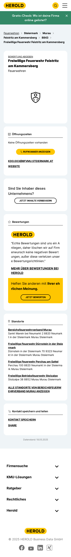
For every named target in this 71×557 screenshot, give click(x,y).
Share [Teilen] (12, 425)
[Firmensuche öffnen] (55, 5)
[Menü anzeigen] (64, 6)
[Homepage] (15, 5)
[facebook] (22, 547)
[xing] (49, 547)
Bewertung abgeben (20, 56)
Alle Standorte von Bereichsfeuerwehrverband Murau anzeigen (34, 389)
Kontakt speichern (22, 419)
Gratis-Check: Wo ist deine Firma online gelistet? (35, 18)
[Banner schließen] (66, 16)
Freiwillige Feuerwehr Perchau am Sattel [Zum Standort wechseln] (33, 361)
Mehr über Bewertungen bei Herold (34, 271)
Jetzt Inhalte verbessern (35, 200)
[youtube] (31, 547)
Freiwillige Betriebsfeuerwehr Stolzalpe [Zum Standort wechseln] (33, 375)
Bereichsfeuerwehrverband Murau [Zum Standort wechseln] (30, 329)
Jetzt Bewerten (35, 297)
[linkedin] (40, 547)
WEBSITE (14, 166)
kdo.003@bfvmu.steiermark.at (30, 161)
